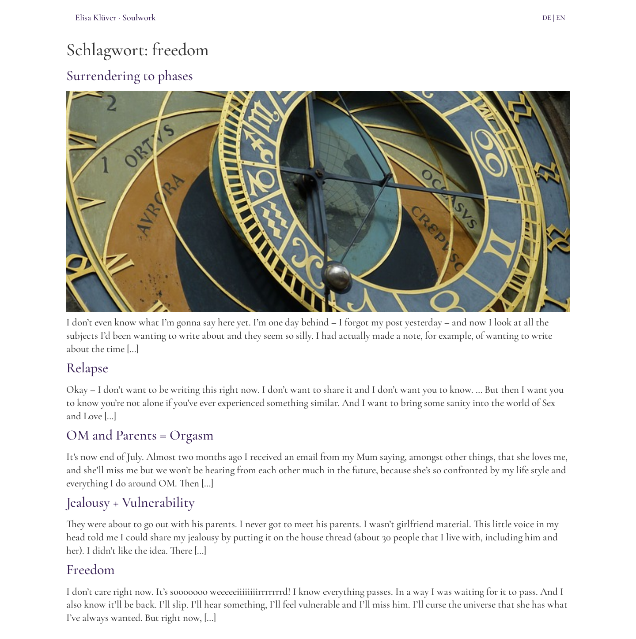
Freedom (90, 569)
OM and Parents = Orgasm (140, 435)
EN (560, 17)
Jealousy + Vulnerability (130, 502)
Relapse (87, 367)
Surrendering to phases (129, 75)
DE (546, 17)
